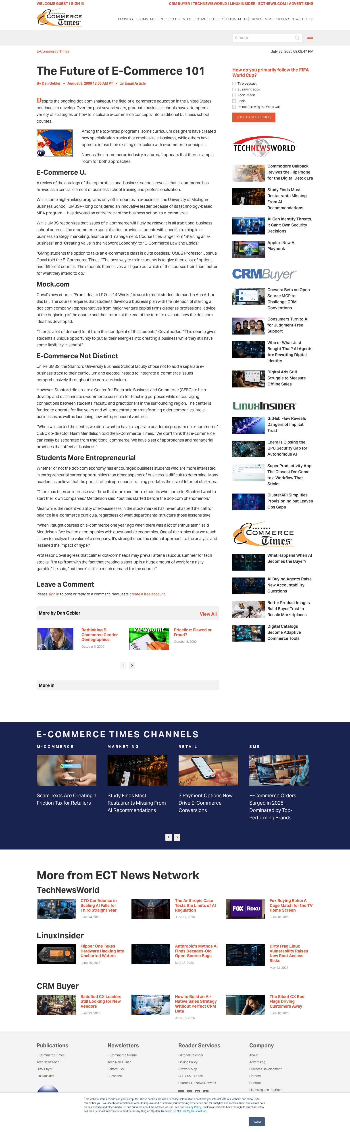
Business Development (265, 1069)
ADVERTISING (301, 3)
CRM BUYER (179, 3)
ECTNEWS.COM (272, 3)
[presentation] (123, 665)
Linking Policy (188, 1062)
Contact (255, 1083)
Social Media (237, 20)
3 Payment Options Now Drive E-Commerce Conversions (206, 802)
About (253, 1055)
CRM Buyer (44, 1069)
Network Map (187, 1069)
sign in (53, 594)
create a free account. (147, 594)
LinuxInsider (45, 1076)
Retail (202, 20)
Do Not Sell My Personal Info (190, 1111)
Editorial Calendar (190, 1055)
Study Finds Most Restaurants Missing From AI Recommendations (137, 802)
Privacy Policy (193, 1107)
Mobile (188, 20)
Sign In (77, 3)
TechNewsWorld (48, 1062)
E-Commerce (145, 20)
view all (208, 614)
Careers (255, 1076)
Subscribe (115, 1076)
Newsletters (302, 20)
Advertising (257, 1062)
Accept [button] (257, 1121)
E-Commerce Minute (122, 1055)
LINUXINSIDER (242, 3)
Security (216, 20)
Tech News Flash (119, 1062)
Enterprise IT (169, 20)
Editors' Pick (116, 1069)
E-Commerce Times (53, 51)
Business (125, 20)
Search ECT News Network (197, 1083)
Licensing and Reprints (265, 1090)
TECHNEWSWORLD (210, 3)
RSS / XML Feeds (190, 1076)
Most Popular (277, 20)
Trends (256, 20)
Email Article (133, 83)
